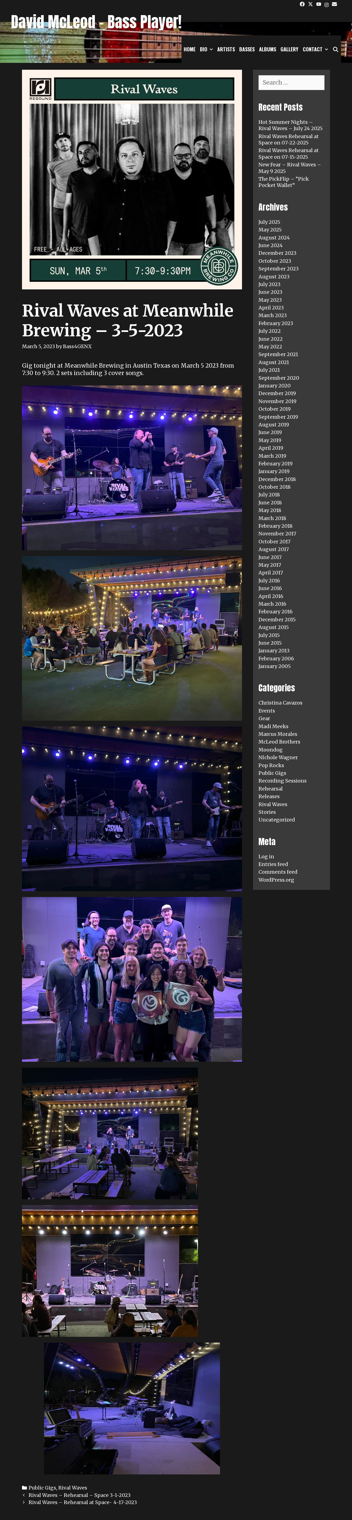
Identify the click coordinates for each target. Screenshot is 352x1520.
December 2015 (277, 619)
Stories (267, 812)
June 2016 (270, 588)
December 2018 (277, 479)
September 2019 (278, 417)
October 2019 (274, 409)
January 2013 (274, 650)
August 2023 (274, 276)
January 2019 (274, 471)
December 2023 (277, 253)
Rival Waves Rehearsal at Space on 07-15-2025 (288, 153)
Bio (207, 49)
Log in (266, 856)
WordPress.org (276, 880)
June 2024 (270, 245)
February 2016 (275, 611)
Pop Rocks (271, 765)
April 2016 (270, 596)
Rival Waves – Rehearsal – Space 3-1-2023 (80, 1495)
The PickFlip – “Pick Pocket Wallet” (283, 182)
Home (190, 49)
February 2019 (275, 463)
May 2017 (269, 565)
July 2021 (269, 370)
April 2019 (270, 448)
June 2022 (270, 339)
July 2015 (269, 635)
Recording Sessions (282, 781)
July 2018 (269, 494)
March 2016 (272, 604)
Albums (267, 49)
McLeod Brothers (279, 742)
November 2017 (277, 533)
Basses (247, 49)
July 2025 (269, 222)
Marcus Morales (277, 734)
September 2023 (278, 269)
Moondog (270, 750)
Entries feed (273, 864)
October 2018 (274, 487)
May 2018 (269, 510)
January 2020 (274, 385)
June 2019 (270, 432)
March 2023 (272, 315)
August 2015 (273, 627)
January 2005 (274, 666)
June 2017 (270, 557)
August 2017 (273, 549)
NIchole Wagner (278, 757)
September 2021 (278, 354)
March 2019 (272, 456)
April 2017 (270, 572)
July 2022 (269, 331)
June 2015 (270, 643)
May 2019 (269, 440)
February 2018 (275, 526)
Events (266, 711)
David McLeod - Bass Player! (96, 21)
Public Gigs (42, 1488)
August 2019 (273, 424)
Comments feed (278, 872)
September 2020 (278, 378)
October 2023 (274, 261)
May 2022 (270, 346)
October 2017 (274, 541)
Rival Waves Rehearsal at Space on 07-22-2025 (288, 139)
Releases (269, 796)
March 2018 (272, 518)
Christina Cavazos (280, 703)
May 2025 (270, 230)
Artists (226, 49)
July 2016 (269, 580)
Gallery (289, 49)
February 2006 (276, 658)
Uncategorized (276, 820)
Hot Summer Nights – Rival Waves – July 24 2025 (290, 125)
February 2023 (275, 323)
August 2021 (273, 362)
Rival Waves (72, 1488)
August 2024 (274, 237)
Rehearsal (270, 789)
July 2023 (269, 284)
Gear (264, 718)
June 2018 (270, 502)
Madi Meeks (273, 726)
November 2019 (277, 401)
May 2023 (270, 300)
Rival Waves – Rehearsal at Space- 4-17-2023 (83, 1502)
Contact (316, 49)
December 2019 (277, 393)
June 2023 (270, 292)
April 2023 (271, 307)
